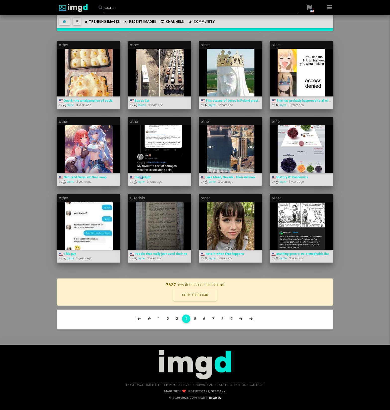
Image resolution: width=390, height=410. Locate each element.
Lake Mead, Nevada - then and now (228, 177)
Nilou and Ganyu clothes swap (82, 177)
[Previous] (149, 319)
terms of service (177, 384)
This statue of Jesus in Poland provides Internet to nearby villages (252, 100)
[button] (309, 7)
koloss (140, 105)
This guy (67, 254)
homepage (135, 384)
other (63, 44)
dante (69, 181)
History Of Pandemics (290, 177)
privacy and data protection (220, 384)
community (201, 21)
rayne (69, 105)
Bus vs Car (139, 100)
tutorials (137, 197)
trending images (102, 21)
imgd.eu (215, 398)
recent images (140, 21)
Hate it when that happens (222, 254)
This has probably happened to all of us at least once (312, 100)
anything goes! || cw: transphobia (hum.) (302, 254)
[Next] (240, 319)
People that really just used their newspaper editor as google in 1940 (182, 254)
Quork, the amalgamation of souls (86, 100)
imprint (153, 384)
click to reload (195, 295)
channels (172, 21)
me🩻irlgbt (140, 177)
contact (256, 384)
